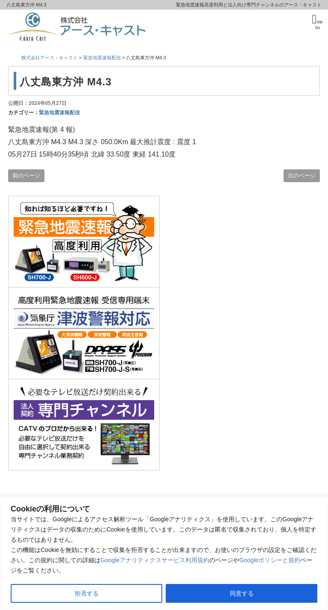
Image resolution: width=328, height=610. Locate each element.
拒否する (87, 593)
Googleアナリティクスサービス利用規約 (154, 560)
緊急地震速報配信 (59, 113)
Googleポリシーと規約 (269, 560)
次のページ (302, 175)
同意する (242, 593)
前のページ (26, 175)
